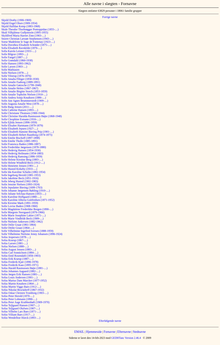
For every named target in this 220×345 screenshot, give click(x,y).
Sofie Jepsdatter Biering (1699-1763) (21, 187)
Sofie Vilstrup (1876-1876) (16, 75)
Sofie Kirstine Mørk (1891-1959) (19, 203)
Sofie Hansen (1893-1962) (16, 63)
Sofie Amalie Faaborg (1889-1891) (20, 82)
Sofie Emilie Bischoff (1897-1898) (20, 137)
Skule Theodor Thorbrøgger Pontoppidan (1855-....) (30, 29)
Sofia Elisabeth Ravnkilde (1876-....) (21, 48)
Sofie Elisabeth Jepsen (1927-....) (19, 128)
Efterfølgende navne (110, 320)
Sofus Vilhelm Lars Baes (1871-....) (20, 311)
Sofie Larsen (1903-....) (14, 66)
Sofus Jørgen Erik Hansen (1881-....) (21, 274)
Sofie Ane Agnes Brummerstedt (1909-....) (24, 100)
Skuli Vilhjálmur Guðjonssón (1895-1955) (24, 32)
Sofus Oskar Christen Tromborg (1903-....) (24, 292)
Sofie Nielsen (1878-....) (14, 72)
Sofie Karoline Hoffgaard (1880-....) (21, 196)
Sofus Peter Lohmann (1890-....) (19, 299)
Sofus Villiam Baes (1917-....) (17, 314)
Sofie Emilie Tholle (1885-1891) (19, 141)
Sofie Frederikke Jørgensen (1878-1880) (23, 147)
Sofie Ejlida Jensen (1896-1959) (19, 122)
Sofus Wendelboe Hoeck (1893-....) (20, 317)
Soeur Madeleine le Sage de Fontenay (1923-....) (28, 41)
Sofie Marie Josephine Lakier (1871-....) (23, 215)
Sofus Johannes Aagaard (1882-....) (20, 271)
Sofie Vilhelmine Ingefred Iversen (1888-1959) (27, 230)
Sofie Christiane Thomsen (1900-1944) (23, 113)
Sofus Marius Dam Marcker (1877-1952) (24, 280)
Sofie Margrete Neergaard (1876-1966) (22, 212)
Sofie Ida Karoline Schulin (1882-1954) (23, 172)
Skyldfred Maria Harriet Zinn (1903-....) (23, 35)
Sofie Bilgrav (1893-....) (14, 54)
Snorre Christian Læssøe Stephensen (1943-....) (27, 38)
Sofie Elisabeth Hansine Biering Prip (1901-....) (27, 131)
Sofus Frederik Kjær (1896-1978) (19, 261)
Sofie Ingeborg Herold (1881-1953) (21, 175)
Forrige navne (110, 17)
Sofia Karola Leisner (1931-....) (18, 51)
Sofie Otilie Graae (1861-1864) (18, 224)
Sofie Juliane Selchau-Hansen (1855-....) (23, 193)
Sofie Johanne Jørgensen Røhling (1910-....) (25, 190)
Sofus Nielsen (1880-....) (14, 246)
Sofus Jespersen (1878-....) (16, 237)
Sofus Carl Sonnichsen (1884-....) (19, 252)
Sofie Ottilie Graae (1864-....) (17, 227)
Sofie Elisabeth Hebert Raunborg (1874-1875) (26, 134)
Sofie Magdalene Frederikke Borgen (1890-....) (27, 209)
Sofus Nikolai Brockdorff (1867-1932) (22, 289)
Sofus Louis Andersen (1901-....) (19, 277)
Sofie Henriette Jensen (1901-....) (19, 165)
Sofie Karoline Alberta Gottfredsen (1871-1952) (27, 199)
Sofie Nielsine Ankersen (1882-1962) (22, 221)
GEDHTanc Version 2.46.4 (126, 337)
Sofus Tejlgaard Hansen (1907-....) (20, 305)
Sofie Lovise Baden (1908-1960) (19, 206)
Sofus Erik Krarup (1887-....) (17, 258)
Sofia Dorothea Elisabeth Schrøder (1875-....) (26, 44)
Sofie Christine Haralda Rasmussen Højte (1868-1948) (31, 116)
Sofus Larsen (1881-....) (14, 243)
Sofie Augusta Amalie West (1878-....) (22, 103)
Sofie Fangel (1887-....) (14, 57)
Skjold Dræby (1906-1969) (16, 20)
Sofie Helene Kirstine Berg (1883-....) (22, 159)
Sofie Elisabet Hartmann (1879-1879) (22, 125)
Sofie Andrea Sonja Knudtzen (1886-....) (23, 97)
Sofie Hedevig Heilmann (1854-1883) (22, 153)
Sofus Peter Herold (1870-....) (17, 296)
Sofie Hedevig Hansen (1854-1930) (21, 150)
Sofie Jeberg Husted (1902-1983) (19, 181)
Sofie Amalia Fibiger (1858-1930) (20, 79)
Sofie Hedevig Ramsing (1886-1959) (21, 156)
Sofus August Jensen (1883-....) (18, 249)
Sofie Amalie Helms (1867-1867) (19, 88)
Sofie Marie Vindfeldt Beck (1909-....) (22, 218)
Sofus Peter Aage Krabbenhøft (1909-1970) (25, 302)
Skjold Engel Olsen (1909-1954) (19, 23)
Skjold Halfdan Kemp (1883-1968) (20, 26)
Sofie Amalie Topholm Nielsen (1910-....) (24, 94)
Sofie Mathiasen (10, 69)
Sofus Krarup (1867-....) (14, 240)
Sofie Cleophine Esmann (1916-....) (20, 119)
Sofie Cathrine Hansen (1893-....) (19, 110)
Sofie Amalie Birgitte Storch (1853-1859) (24, 91)
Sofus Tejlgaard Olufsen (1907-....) (20, 308)
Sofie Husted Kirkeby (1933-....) (19, 168)
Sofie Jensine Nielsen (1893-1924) (20, 184)
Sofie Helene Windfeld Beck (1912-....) (23, 162)
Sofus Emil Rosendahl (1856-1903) (20, 255)
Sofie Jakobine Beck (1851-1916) (20, 178)
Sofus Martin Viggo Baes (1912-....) (21, 286)
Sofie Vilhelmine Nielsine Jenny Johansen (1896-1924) (31, 234)
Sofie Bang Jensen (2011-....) (17, 106)
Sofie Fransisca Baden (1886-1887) (20, 144)
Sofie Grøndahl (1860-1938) (17, 60)
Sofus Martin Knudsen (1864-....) (19, 283)
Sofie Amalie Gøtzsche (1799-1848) (21, 85)
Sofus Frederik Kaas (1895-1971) (19, 265)
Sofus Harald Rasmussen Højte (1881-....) (24, 268)
